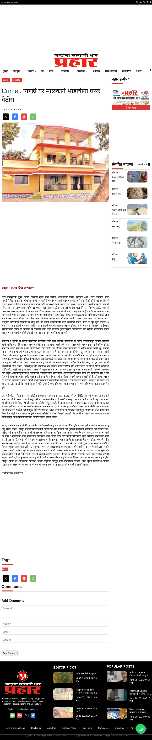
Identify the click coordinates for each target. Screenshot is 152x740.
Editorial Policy (69, 728)
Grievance (119, 728)
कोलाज (5, 80)
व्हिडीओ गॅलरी (111, 71)
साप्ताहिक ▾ (82, 71)
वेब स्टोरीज (126, 71)
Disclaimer (36, 728)
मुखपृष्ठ (5, 71)
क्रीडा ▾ (52, 71)
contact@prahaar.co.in (28, 709)
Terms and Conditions (15, 728)
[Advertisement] (76, 28)
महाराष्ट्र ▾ (32, 71)
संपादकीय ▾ (66, 71)
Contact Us (103, 728)
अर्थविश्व (96, 71)
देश (42, 71)
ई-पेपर (139, 71)
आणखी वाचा (144, 164)
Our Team (87, 728)
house (5, 569)
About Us (51, 728)
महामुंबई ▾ (18, 71)
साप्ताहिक (16, 80)
